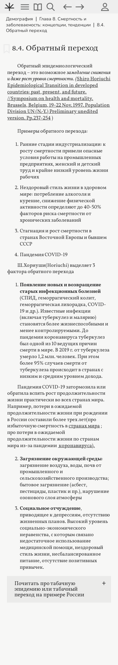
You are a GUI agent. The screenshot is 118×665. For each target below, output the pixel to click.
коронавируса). (76, 445)
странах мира (84, 426)
